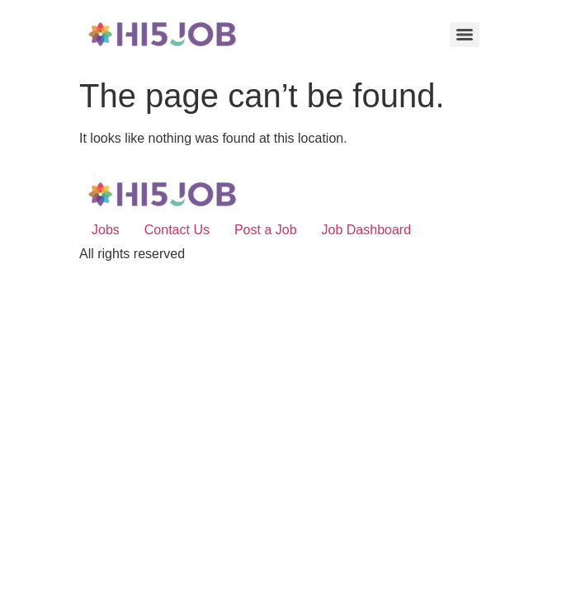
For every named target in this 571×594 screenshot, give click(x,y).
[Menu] (464, 34)
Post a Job (265, 230)
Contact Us (177, 230)
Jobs (106, 230)
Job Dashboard (367, 230)
